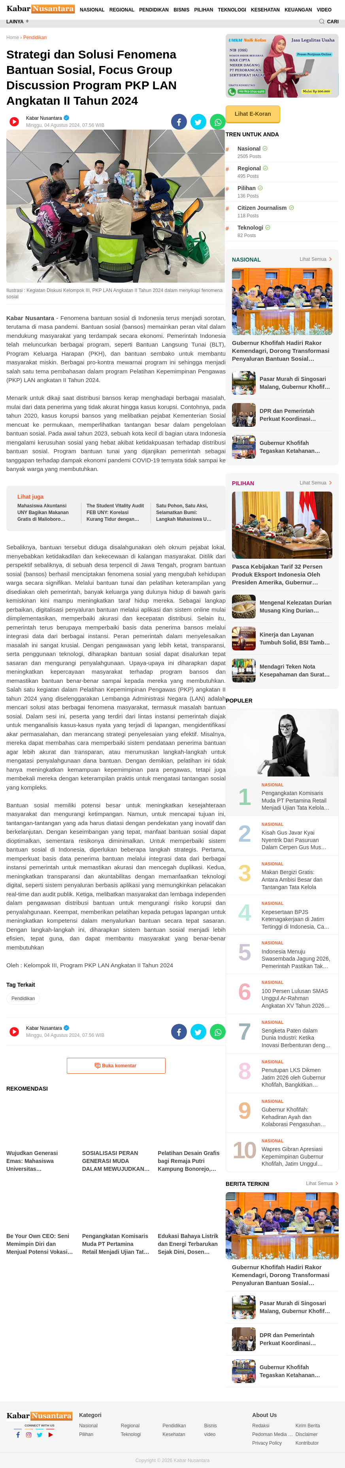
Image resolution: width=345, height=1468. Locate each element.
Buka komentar (115, 1066)
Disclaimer (307, 1434)
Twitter (39, 1438)
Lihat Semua (313, 259)
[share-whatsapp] (218, 122)
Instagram (29, 1438)
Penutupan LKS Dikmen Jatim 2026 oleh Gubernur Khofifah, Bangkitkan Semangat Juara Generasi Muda (294, 1078)
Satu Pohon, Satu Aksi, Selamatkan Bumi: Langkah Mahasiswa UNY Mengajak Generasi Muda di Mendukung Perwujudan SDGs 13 (184, 512)
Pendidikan (154, 10)
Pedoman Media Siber (273, 1434)
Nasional (92, 10)
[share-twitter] (198, 122)
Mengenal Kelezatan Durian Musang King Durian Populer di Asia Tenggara (296, 606)
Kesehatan (265, 10)
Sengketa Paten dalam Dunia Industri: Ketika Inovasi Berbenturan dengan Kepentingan (296, 1038)
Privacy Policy (267, 1443)
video (324, 10)
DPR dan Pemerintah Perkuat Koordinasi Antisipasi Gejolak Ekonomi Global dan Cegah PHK (296, 415)
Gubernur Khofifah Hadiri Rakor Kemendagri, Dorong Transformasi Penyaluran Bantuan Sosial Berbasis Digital (281, 351)
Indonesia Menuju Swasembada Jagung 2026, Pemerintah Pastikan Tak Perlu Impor (296, 959)
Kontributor (307, 1443)
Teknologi (232, 10)
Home (12, 37)
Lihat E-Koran (253, 114)
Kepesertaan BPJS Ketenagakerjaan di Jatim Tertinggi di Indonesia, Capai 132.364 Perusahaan (297, 920)
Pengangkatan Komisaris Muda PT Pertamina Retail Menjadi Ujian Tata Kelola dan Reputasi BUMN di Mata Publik (297, 801)
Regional (121, 10)
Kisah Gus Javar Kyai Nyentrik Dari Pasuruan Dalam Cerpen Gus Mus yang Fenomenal (291, 840)
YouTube (50, 1438)
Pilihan (203, 10)
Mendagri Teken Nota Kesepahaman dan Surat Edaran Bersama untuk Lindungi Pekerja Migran (292, 670)
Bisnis (181, 10)
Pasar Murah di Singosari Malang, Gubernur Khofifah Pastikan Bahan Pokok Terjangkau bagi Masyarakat (295, 383)
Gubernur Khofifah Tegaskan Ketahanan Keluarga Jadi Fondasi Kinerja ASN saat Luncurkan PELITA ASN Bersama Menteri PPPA (291, 447)
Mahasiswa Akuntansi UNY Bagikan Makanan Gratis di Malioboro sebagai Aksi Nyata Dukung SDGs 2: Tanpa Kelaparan (43, 512)
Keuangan (298, 10)
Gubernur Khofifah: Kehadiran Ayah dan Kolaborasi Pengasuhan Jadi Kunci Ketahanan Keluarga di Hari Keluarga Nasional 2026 (293, 1117)
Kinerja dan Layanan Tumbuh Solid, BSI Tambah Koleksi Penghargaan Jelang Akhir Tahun (295, 638)
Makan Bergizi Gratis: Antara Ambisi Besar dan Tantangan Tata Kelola (292, 879)
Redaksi (260, 1425)
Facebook (18, 1438)
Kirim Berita (308, 1425)
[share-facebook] (179, 122)
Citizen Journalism (262, 208)
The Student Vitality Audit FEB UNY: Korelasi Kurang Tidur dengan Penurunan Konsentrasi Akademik (115, 512)
